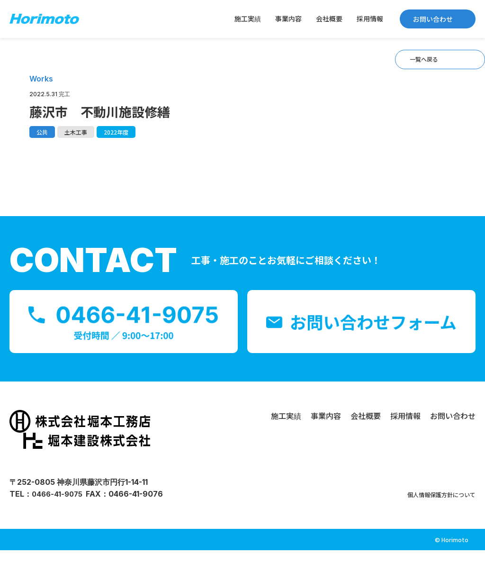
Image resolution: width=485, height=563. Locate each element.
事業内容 (288, 18)
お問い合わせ (433, 19)
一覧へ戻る (407, 64)
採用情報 (370, 18)
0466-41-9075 (59, 506)
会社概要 (329, 18)
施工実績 (247, 18)
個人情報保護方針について (430, 506)
